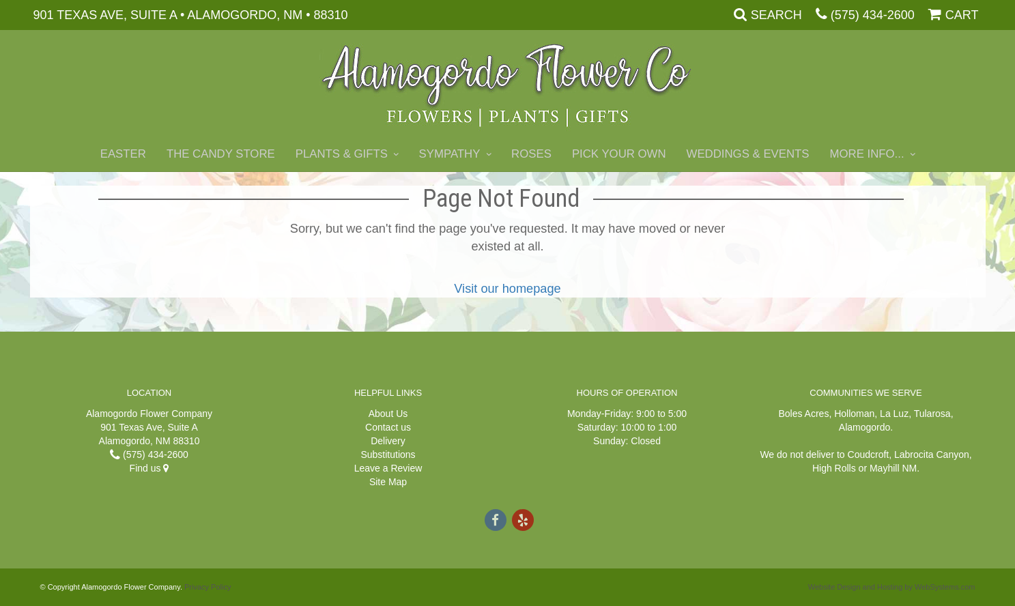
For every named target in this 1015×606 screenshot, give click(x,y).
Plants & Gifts (342, 153)
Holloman (854, 413)
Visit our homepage (507, 288)
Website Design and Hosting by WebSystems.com (891, 587)
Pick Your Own (619, 153)
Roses (531, 153)
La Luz (894, 413)
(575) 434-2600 (873, 15)
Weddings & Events (748, 153)
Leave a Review (388, 468)
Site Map (388, 481)
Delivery (388, 440)
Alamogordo (865, 427)
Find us (149, 468)
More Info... (867, 153)
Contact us (388, 427)
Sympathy (450, 153)
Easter (123, 153)
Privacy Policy (207, 587)
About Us (388, 413)
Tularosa (932, 413)
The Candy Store (221, 153)
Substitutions (387, 454)
